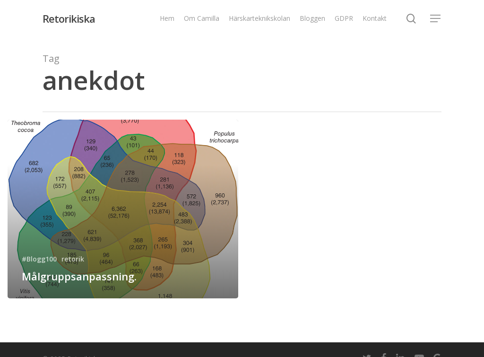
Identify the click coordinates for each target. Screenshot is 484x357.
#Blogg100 (39, 258)
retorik (72, 258)
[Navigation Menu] (435, 19)
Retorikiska (69, 18)
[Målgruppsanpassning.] (123, 209)
